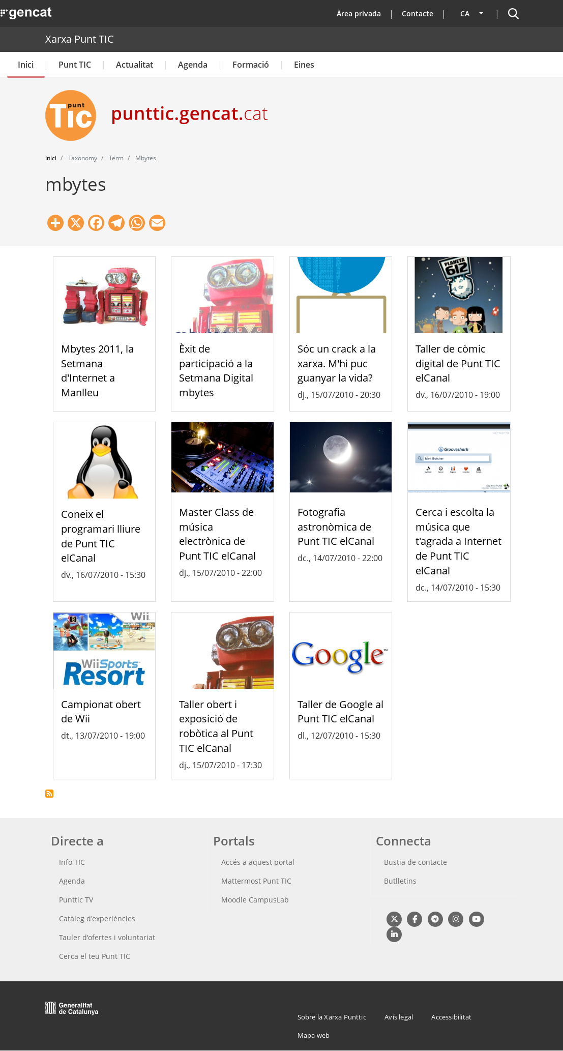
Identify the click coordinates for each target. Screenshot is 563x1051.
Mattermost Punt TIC (256, 881)
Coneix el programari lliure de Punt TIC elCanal (100, 536)
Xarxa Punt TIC (79, 39)
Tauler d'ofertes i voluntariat (107, 937)
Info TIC (72, 862)
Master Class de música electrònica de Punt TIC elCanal (217, 534)
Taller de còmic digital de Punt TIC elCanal (458, 363)
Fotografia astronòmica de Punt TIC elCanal (336, 526)
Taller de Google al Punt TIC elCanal (340, 711)
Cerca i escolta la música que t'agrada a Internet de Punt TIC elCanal (458, 541)
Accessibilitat (451, 1016)
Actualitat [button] (134, 64)
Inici (26, 64)
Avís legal (398, 1016)
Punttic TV (76, 899)
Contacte (417, 13)
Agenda (193, 64)
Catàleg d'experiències (97, 918)
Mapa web (314, 1035)
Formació (250, 64)
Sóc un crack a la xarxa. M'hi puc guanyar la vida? (337, 363)
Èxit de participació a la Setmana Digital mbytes (216, 370)
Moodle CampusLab (255, 899)
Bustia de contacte (415, 862)
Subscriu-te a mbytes (49, 794)
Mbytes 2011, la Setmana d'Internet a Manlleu (97, 370)
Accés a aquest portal (257, 862)
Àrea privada (359, 13)
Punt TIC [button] (74, 64)
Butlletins (400, 881)
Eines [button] (304, 64)
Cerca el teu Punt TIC (94, 956)
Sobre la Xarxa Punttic (332, 1016)
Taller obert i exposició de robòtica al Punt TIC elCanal (216, 726)
